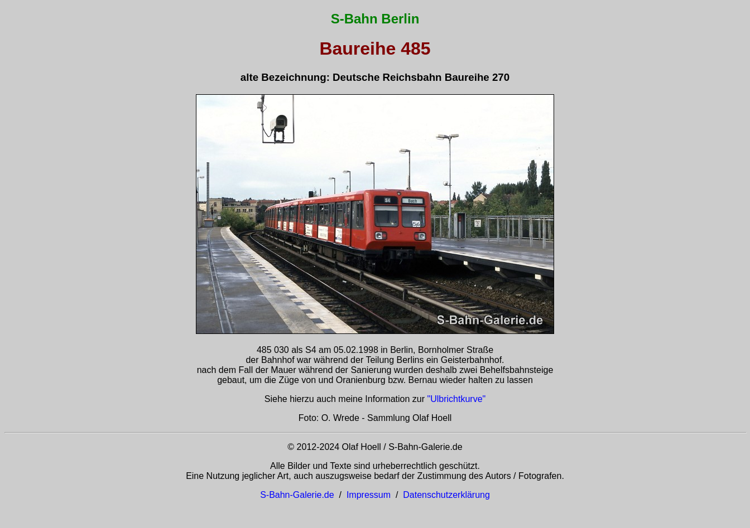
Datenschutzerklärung (446, 495)
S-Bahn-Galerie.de (297, 495)
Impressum (369, 495)
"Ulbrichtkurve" (456, 399)
